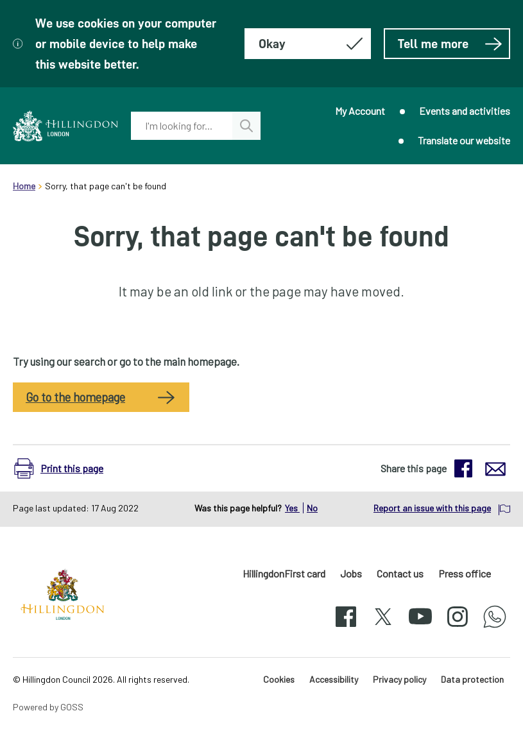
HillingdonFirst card (284, 573)
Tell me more (450, 44)
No (312, 507)
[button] (65, 468)
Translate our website (464, 140)
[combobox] (181, 126)
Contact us (400, 573)
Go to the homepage (75, 397)
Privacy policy (399, 679)
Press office (464, 573)
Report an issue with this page (432, 507)
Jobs (351, 573)
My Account (360, 111)
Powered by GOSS (48, 706)
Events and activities (464, 111)
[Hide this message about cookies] (307, 43)
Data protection (472, 679)
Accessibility (333, 679)
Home (24, 185)
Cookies (279, 679)
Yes (292, 507)
